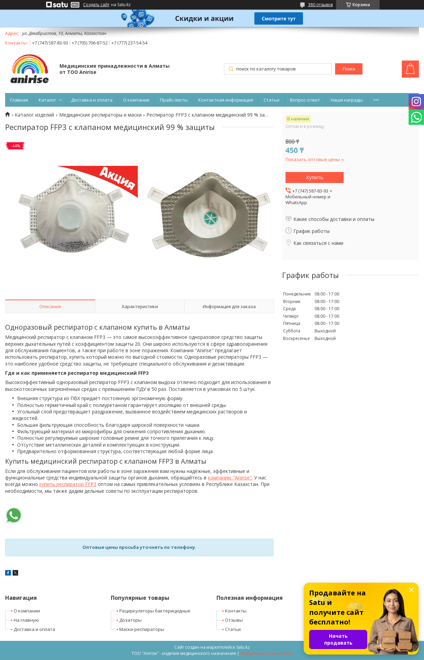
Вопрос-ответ (305, 100)
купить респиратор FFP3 (67, 484)
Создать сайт (96, 4)
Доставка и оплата (91, 100)
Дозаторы (130, 620)
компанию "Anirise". (230, 477)
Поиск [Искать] (349, 68)
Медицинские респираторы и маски (100, 115)
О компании (136, 100)
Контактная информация (225, 100)
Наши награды (347, 100)
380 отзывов (320, 5)
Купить (314, 177)
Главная (19, 100)
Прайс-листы (174, 100)
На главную (26, 620)
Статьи (271, 100)
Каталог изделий (34, 115)
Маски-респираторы (141, 629)
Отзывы (234, 620)
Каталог (47, 100)
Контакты (236, 611)
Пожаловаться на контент (266, 653)
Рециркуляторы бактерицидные (154, 611)
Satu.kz (243, 647)
